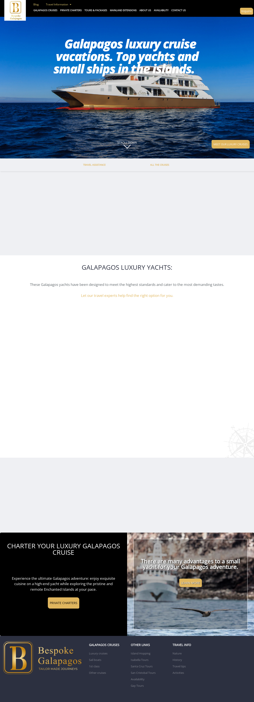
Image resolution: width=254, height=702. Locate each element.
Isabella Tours (139, 660)
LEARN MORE (190, 583)
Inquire (246, 11)
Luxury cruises (98, 653)
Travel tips (179, 666)
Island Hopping (140, 653)
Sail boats (95, 660)
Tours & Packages (95, 10)
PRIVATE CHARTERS (63, 603)
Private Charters (71, 10)
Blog (36, 4)
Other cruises (97, 673)
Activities (178, 673)
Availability (138, 679)
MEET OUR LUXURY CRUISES (230, 144)
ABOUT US (145, 10)
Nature (177, 653)
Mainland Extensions (123, 10)
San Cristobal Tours (143, 673)
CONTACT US (178, 10)
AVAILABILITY (161, 10)
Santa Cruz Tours (142, 666)
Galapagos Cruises (45, 10)
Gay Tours (137, 686)
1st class (94, 666)
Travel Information (58, 4)
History (177, 660)
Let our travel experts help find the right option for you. (127, 295)
